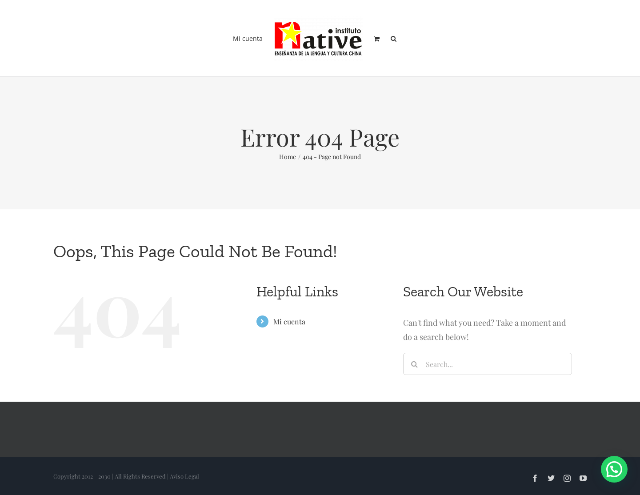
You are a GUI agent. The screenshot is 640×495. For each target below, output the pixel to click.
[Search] (414, 364)
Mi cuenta (289, 321)
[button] (393, 38)
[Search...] (487, 364)
